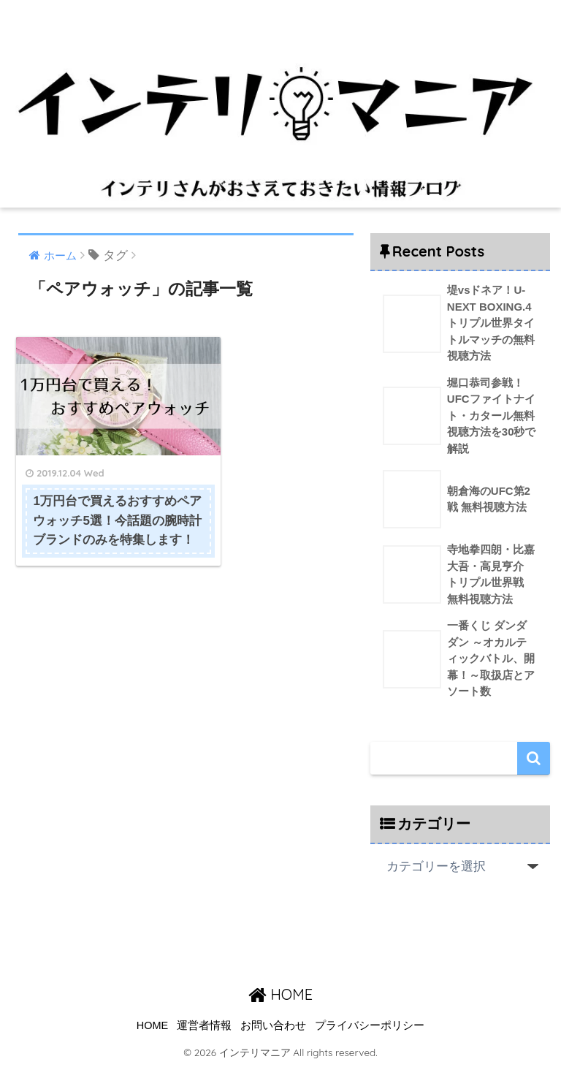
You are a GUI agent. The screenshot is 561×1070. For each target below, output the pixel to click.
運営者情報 (204, 1027)
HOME (280, 996)
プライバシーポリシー (369, 1027)
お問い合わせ (273, 1027)
